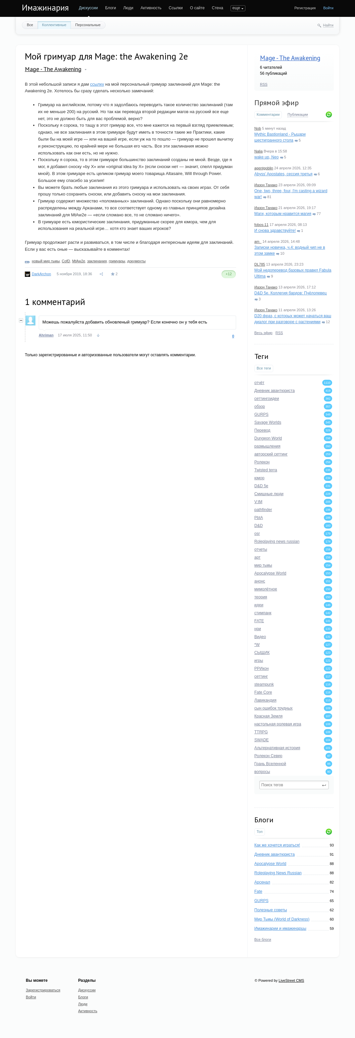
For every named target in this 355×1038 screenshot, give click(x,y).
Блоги (110, 8)
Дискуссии (88, 8)
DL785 (259, 264)
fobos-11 (261, 225)
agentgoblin (263, 168)
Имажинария (45, 7)
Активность (150, 8)
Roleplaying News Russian (278, 873)
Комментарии (268, 114)
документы (136, 261)
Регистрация (305, 8)
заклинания (97, 261)
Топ (260, 832)
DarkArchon (41, 274)
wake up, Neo (266, 157)
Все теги (264, 368)
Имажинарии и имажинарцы (280, 928)
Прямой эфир (276, 102)
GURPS (261, 900)
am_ (257, 241)
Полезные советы (270, 910)
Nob (257, 128)
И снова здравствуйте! (275, 230)
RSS (264, 84)
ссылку (97, 84)
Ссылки (175, 8)
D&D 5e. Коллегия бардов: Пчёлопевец (290, 293)
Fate (258, 891)
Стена (217, 8)
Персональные (87, 25)
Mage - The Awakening (290, 58)
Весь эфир (263, 333)
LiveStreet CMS (291, 980)
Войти (328, 8)
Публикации (297, 114)
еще (236, 8)
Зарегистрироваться (43, 990)
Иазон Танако (266, 185)
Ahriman (46, 335)
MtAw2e (78, 261)
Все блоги (262, 939)
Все (30, 25)
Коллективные (54, 25)
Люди (128, 8)
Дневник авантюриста (274, 854)
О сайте (197, 8)
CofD (66, 261)
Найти (328, 25)
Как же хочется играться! (277, 845)
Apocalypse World (270, 863)
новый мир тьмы (46, 261)
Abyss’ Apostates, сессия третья (283, 174)
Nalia (258, 151)
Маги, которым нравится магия (282, 213)
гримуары (117, 261)
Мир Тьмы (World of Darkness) (281, 919)
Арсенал (262, 882)
